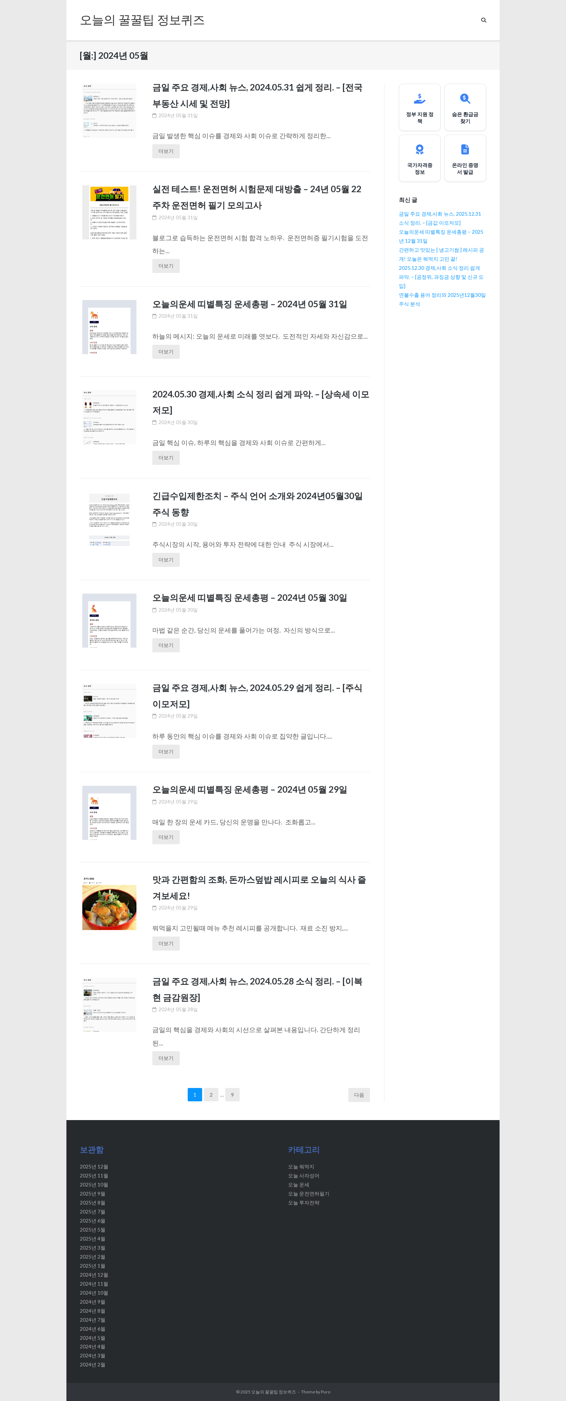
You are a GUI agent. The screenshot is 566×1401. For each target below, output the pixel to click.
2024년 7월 (92, 1320)
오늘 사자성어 (303, 1175)
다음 (359, 1095)
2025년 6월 (92, 1220)
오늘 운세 (298, 1184)
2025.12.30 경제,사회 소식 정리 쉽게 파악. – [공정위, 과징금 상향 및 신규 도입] (441, 277)
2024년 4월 (92, 1346)
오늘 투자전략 (303, 1202)
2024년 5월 (92, 1338)
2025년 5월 (92, 1229)
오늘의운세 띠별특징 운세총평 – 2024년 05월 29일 (252, 789)
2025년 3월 (92, 1247)
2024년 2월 (92, 1364)
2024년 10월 (94, 1293)
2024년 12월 (94, 1275)
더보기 (166, 151)
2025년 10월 (94, 1184)
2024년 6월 (92, 1329)
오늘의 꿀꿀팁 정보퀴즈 (273, 1392)
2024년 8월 (92, 1311)
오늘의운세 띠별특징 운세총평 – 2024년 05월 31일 (252, 303)
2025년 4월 (92, 1238)
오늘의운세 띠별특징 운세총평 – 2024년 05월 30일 (252, 597)
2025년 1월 (92, 1266)
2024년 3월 (92, 1355)
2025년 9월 (92, 1193)
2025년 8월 (92, 1202)
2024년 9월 (92, 1302)
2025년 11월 (94, 1175)
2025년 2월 (92, 1257)
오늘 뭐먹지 (301, 1166)
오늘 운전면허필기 (309, 1193)
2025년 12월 (94, 1166)
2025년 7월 (92, 1211)
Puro (325, 1392)
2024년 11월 (94, 1284)
